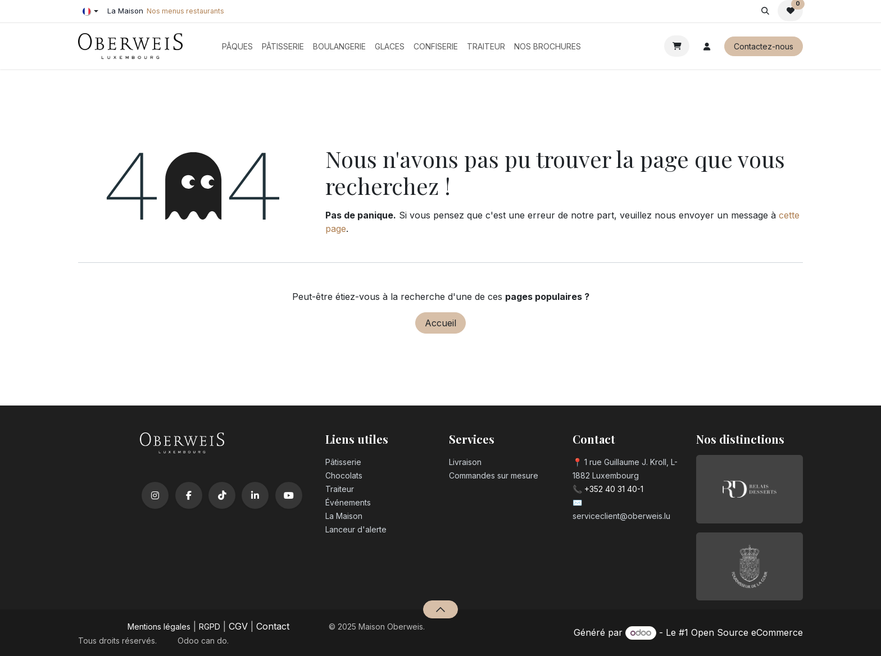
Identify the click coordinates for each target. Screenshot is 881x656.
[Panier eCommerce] (676, 46)
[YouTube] (288, 495)
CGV (238, 626)
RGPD (209, 626)
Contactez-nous (763, 46)
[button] (765, 10)
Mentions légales (159, 626)
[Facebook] (188, 495)
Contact (272, 626)
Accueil (440, 323)
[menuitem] (237, 46)
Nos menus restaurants (185, 11)
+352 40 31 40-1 (613, 489)
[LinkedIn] (255, 495)
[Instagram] (155, 495)
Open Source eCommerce (747, 632)
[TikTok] (221, 495)
